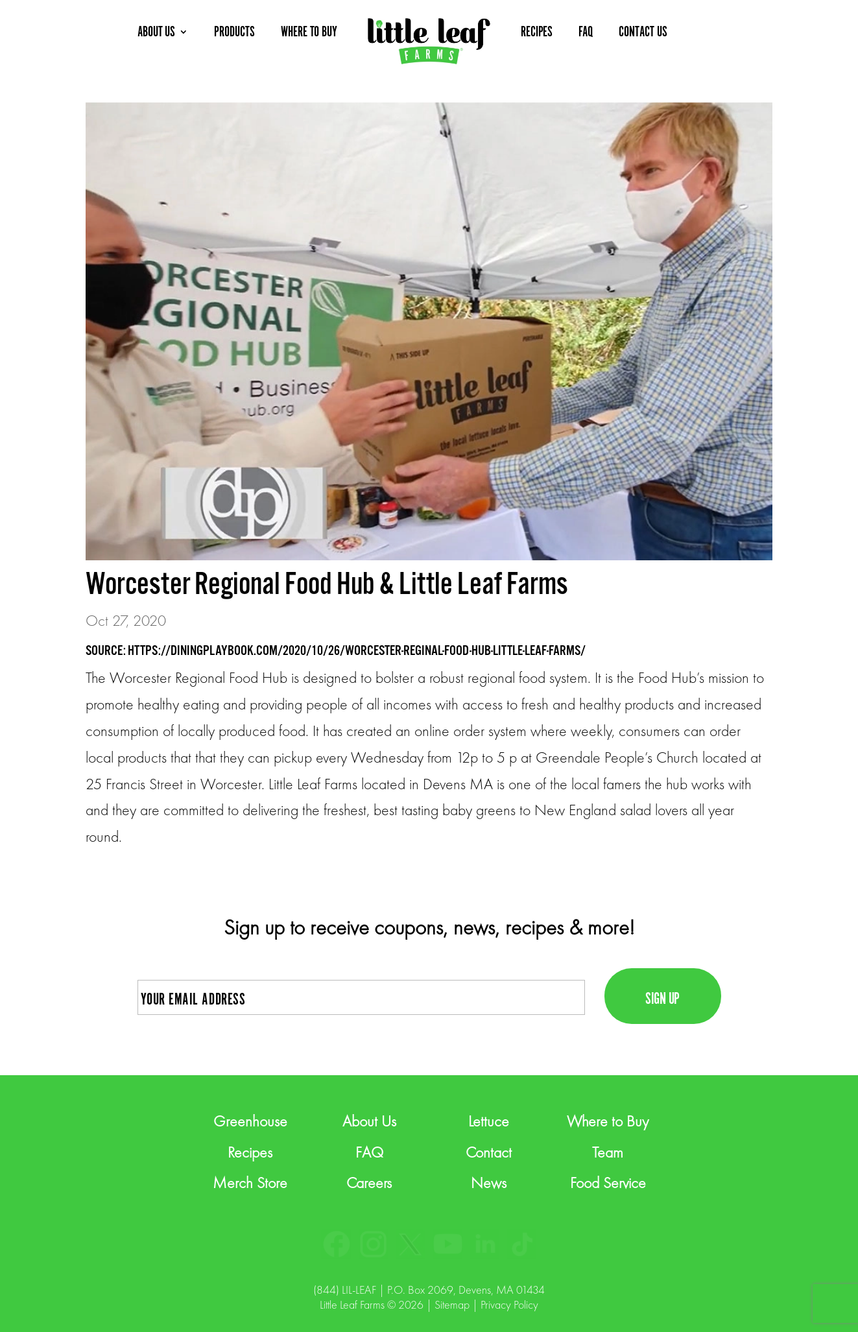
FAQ (585, 32)
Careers (369, 1182)
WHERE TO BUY (309, 32)
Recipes (250, 1152)
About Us (369, 1121)
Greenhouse (250, 1121)
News (488, 1182)
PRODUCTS (234, 32)
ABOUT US (156, 32)
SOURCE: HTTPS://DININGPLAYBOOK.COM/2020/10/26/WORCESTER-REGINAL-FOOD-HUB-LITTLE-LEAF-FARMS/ (336, 651)
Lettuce (488, 1121)
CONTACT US (643, 32)
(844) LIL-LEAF (344, 1289)
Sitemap (452, 1304)
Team (607, 1152)
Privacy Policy (509, 1304)
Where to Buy (608, 1121)
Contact (489, 1152)
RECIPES (537, 32)
